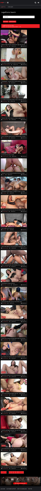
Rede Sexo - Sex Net (6, 284)
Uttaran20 (4, 229)
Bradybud (4, 193)
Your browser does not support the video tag (14, 37)
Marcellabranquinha (6, 64)
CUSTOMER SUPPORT (11, 488)
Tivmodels (4, 303)
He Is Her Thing (5, 46)
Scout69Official (5, 119)
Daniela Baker (5, 211)
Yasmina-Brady (5, 248)
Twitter (30, 488)
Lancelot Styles (5, 266)
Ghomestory (5, 101)
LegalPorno (3, 6)
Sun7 (3, 174)
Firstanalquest (5, 82)
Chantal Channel (6, 156)
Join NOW (3, 488)
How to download (22, 488)
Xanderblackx (5, 137)
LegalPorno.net (3, 2)
